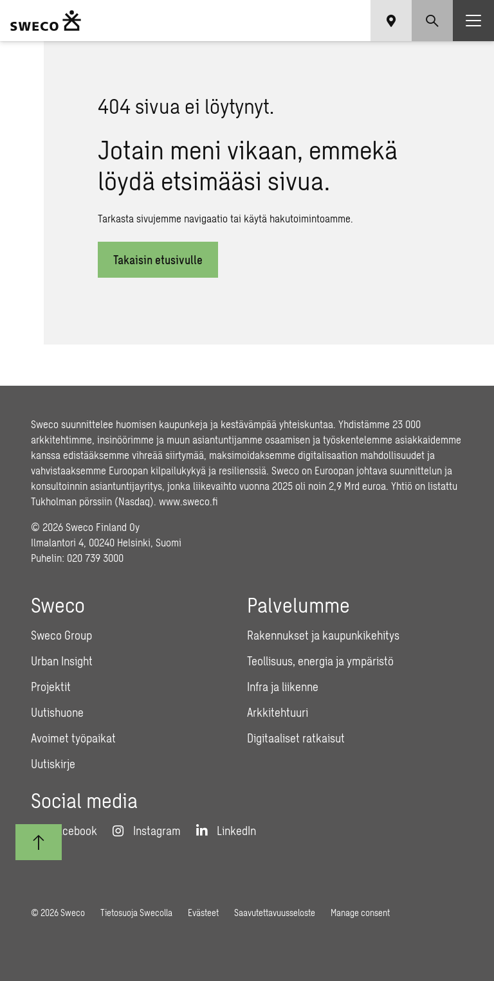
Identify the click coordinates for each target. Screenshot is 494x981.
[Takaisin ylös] (38, 842)
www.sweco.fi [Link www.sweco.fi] (188, 501)
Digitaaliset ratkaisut (296, 738)
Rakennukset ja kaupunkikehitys (323, 635)
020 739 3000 (95, 558)
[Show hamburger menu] (473, 20)
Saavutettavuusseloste (274, 912)
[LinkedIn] (226, 830)
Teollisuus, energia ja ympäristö (320, 661)
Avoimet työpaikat (73, 738)
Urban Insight (62, 661)
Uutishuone (57, 712)
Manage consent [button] (360, 912)
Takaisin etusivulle (158, 260)
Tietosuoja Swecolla (136, 912)
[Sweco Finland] (45, 20)
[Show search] (432, 20)
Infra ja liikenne (282, 687)
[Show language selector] (391, 20)
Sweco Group (61, 635)
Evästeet (203, 912)
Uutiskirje (53, 764)
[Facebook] (64, 830)
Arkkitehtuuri (277, 712)
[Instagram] (147, 830)
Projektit (51, 687)
